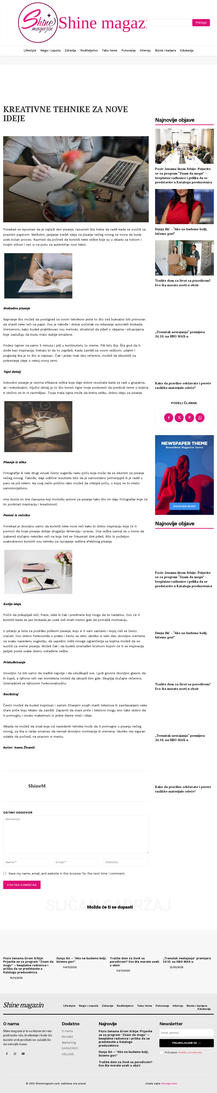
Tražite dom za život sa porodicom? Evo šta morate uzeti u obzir (183, 282)
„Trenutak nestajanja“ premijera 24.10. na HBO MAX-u (180, 334)
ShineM (37, 786)
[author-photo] (6, 977)
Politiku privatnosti (190, 1052)
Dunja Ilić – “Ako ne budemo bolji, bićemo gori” (181, 635)
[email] (186, 1033)
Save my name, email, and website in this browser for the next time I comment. (67, 873)
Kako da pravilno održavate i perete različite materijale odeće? (183, 385)
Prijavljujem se (186, 1043)
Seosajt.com (169, 1083)
